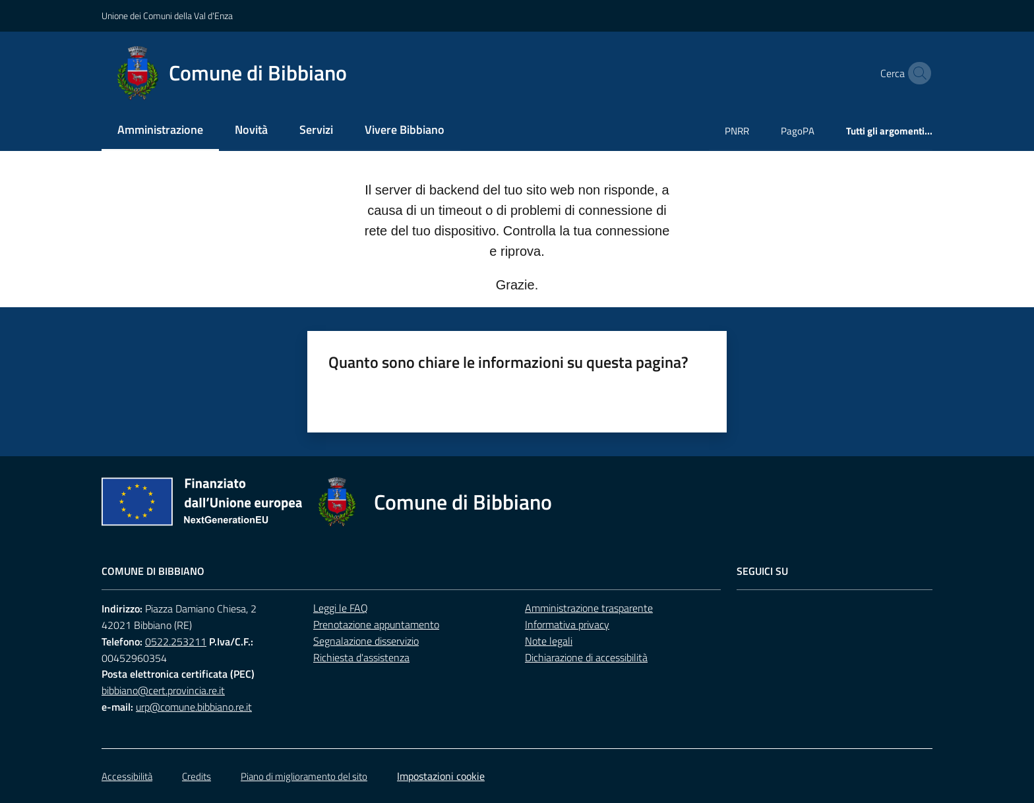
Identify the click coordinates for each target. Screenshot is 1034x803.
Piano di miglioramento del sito (304, 776)
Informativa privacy (567, 624)
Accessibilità (127, 776)
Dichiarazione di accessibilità (586, 657)
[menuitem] (160, 131)
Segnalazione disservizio (366, 641)
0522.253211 (175, 641)
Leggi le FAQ (340, 608)
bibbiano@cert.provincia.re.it (163, 690)
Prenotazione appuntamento (376, 624)
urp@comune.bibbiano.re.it (194, 707)
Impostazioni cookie (441, 776)
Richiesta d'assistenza (361, 657)
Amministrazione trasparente (589, 608)
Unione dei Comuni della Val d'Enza (167, 15)
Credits (196, 776)
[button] (916, 73)
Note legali (548, 641)
